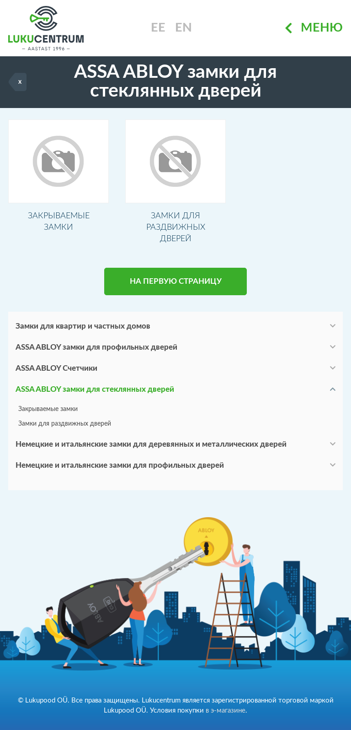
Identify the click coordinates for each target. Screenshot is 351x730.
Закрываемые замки (48, 411)
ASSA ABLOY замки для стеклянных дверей (95, 391)
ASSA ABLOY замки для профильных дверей (96, 349)
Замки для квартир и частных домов (83, 328)
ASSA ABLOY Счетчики (56, 370)
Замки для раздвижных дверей (64, 426)
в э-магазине (225, 710)
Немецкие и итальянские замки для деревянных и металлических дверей (151, 446)
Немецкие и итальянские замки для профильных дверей (120, 467)
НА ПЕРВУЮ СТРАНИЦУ (176, 283)
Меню (314, 28)
